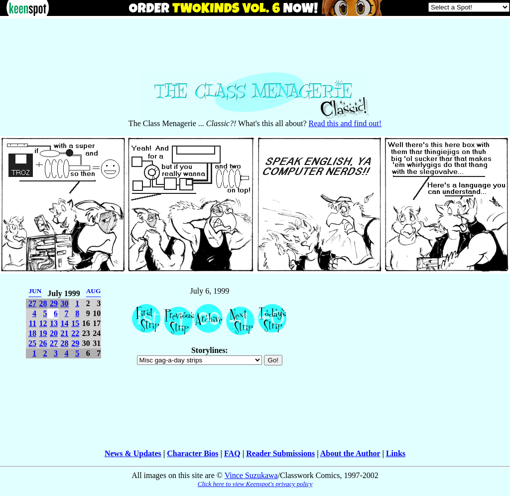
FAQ (232, 453)
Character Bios (192, 453)
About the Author (350, 453)
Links (395, 453)
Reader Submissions (280, 453)
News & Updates (133, 453)
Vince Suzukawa (251, 475)
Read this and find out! (345, 123)
